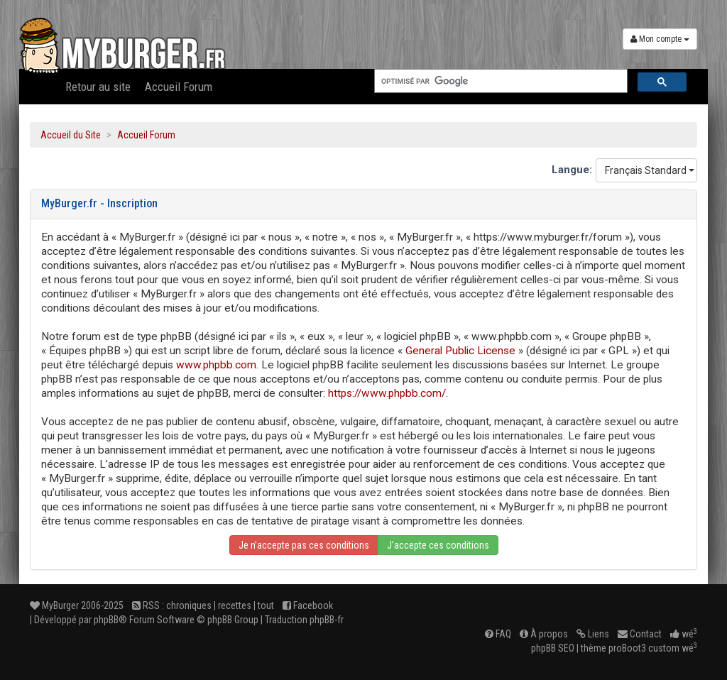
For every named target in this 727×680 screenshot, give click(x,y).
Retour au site (98, 86)
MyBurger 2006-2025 (77, 605)
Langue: (572, 169)
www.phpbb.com (216, 364)
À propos (544, 634)
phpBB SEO (552, 648)
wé (683, 634)
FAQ (498, 634)
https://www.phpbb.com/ (387, 393)
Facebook (308, 605)
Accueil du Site (70, 135)
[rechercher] (499, 81)
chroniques (189, 605)
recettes (234, 605)
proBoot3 (627, 648)
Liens (592, 634)
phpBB (106, 619)
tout (266, 605)
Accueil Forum (178, 86)
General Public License (460, 350)
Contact (640, 634)
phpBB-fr (327, 619)
